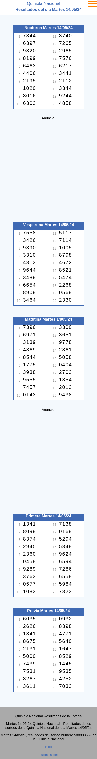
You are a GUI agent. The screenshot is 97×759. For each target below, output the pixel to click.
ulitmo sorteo (50, 755)
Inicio (48, 747)
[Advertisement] (48, 168)
